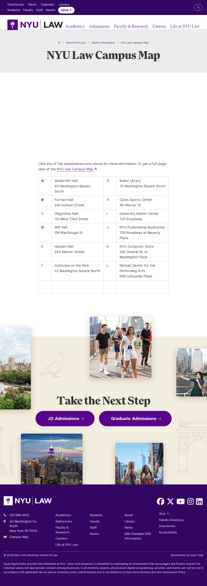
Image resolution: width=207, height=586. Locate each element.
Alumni (50, 10)
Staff (39, 10)
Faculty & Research (131, 26)
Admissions (99, 26)
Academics (75, 26)
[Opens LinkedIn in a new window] (199, 501)
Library (64, 4)
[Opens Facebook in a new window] (160, 501)
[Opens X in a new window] (170, 501)
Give (64, 10)
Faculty (28, 10)
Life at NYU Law (185, 26)
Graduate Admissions (133, 418)
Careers (159, 26)
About (128, 515)
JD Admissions (63, 418)
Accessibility (168, 532)
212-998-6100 (19, 515)
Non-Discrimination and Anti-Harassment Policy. (156, 572)
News (32, 4)
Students (13, 10)
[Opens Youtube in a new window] (180, 501)
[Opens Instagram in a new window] (190, 501)
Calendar (47, 4)
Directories (15, 4)
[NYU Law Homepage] (35, 24)
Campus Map (19, 537)
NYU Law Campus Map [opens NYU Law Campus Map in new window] (75, 169)
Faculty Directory (171, 520)
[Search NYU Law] (198, 7)
